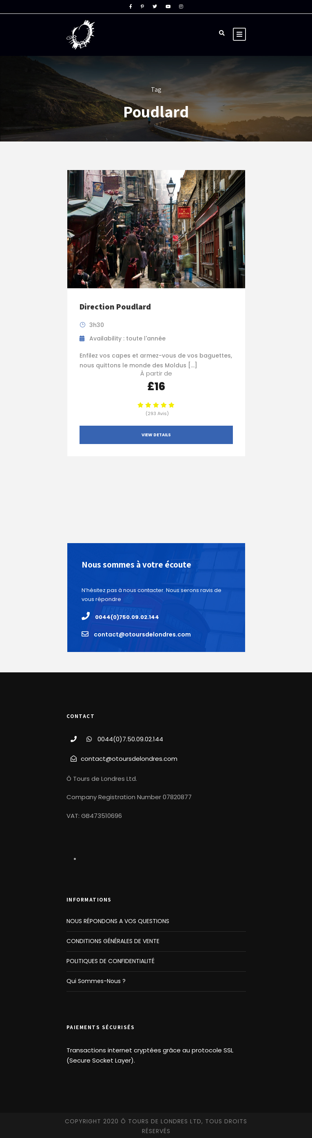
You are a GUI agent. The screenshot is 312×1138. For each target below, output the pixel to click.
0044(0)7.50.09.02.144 (130, 739)
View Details (156, 435)
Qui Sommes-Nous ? (96, 981)
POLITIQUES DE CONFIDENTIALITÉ (110, 961)
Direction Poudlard (115, 306)
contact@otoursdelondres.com (129, 758)
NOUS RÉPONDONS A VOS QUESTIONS (117, 921)
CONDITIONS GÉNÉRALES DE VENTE (112, 941)
